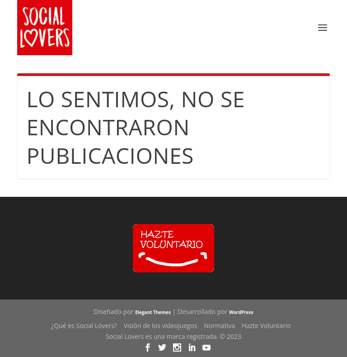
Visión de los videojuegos (160, 325)
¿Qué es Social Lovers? (84, 325)
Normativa (219, 325)
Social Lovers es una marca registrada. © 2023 (173, 336)
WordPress (241, 312)
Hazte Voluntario (266, 325)
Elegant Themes (153, 312)
